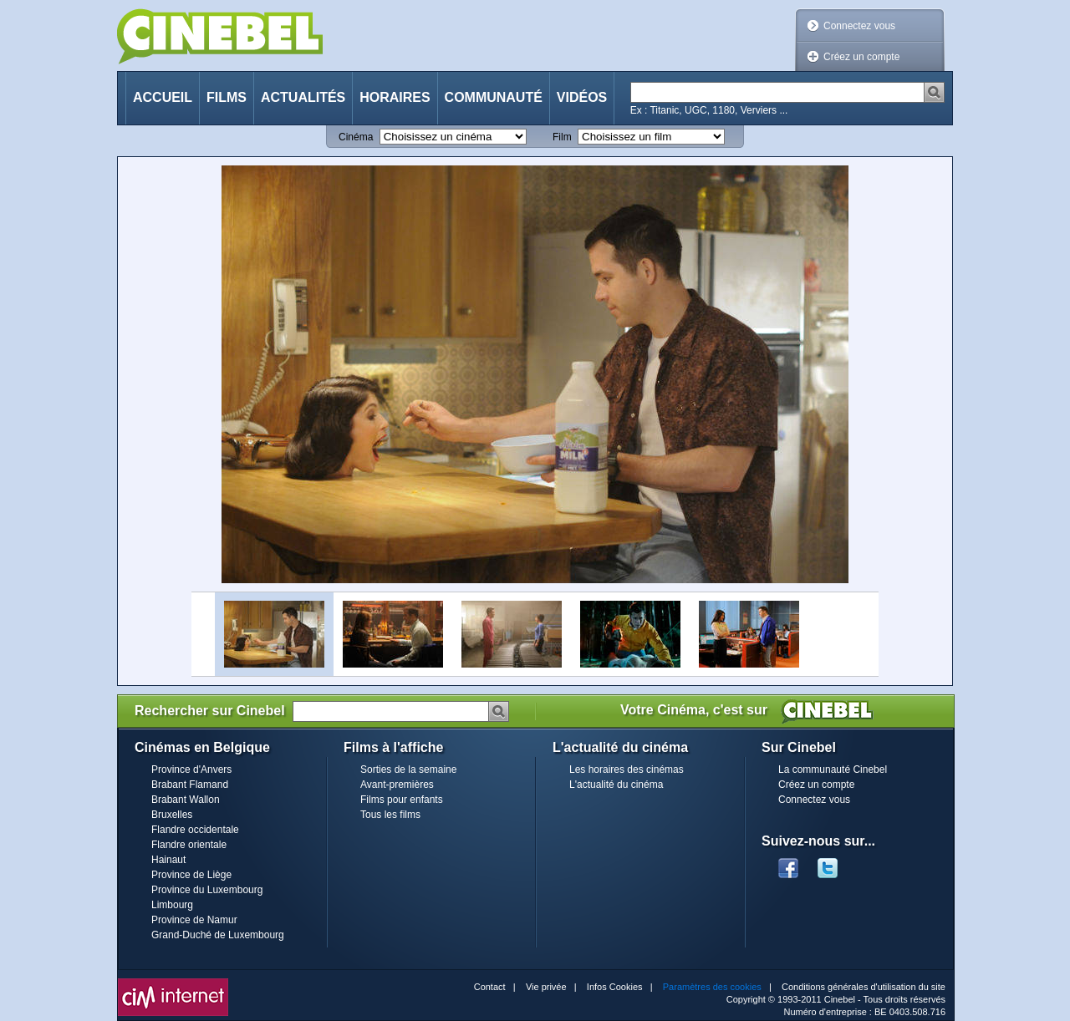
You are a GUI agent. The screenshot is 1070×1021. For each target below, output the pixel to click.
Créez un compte (861, 57)
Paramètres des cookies (712, 987)
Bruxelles (171, 814)
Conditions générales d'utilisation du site (863, 987)
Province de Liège (191, 875)
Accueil (162, 97)
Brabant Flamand (189, 784)
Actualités (303, 97)
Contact (490, 987)
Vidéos (582, 97)
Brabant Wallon (185, 799)
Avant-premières (397, 784)
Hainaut (168, 860)
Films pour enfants (401, 799)
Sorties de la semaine (408, 769)
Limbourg (172, 905)
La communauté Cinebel (832, 769)
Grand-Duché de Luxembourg (217, 935)
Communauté (494, 97)
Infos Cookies (615, 987)
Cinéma (356, 137)
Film (562, 137)
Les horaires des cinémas (626, 769)
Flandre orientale (189, 845)
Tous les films (390, 814)
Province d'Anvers (191, 769)
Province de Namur (194, 920)
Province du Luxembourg (206, 890)
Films (226, 97)
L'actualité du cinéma (616, 784)
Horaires (394, 97)
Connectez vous (859, 26)
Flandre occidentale (195, 830)
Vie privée (546, 987)
